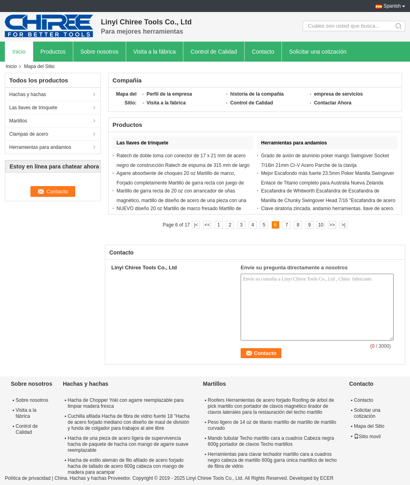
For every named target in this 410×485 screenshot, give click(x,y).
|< (196, 225)
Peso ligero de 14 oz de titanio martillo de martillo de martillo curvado (272, 425)
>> (332, 225)
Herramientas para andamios (40, 147)
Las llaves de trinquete (33, 107)
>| (344, 225)
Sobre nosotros (99, 51)
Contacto (263, 51)
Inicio (19, 51)
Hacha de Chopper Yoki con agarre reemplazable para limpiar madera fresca (126, 403)
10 (320, 225)
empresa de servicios (338, 94)
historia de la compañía (256, 94)
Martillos (18, 121)
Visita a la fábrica (154, 51)
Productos (53, 51)
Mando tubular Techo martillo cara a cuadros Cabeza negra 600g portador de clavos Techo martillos (271, 441)
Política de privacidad (27, 478)
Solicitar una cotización (317, 51)
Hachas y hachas (27, 94)
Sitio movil (367, 436)
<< (207, 225)
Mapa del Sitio (369, 426)
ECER (327, 478)
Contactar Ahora (333, 103)
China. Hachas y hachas (80, 478)
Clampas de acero (28, 134)
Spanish (392, 6)
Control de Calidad (214, 51)
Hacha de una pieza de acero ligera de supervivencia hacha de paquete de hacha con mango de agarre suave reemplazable (128, 444)
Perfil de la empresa (169, 94)
